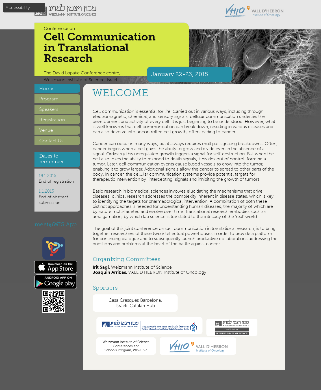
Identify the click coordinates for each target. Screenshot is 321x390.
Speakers (48, 109)
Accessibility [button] (18, 7)
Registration (52, 119)
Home (46, 88)
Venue (46, 130)
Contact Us (51, 140)
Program (48, 99)
